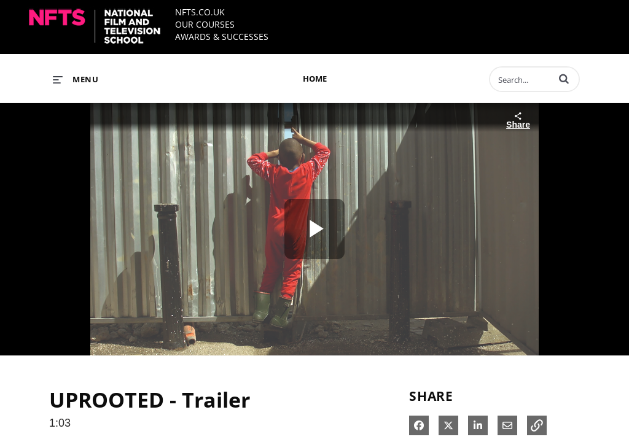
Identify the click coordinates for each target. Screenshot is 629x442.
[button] (564, 79)
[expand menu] (75, 79)
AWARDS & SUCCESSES (221, 36)
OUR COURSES (205, 24)
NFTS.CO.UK (200, 12)
